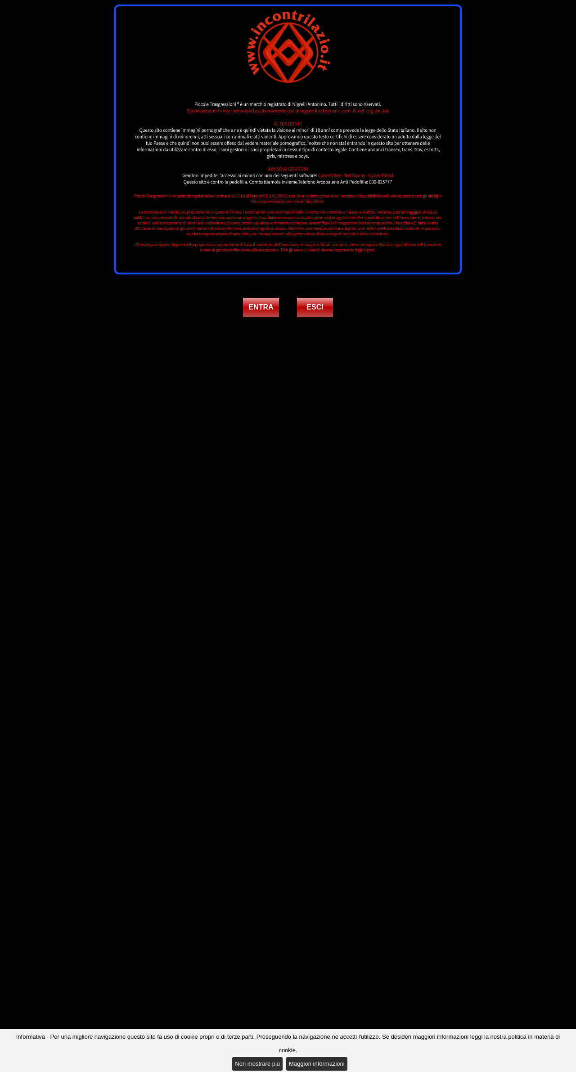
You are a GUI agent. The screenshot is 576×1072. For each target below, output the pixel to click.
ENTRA (260, 307)
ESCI (314, 307)
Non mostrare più (257, 1063)
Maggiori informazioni (317, 1063)
